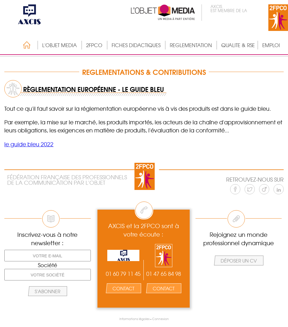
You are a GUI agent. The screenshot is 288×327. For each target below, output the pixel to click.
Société (47, 265)
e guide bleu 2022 (29, 144)
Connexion (160, 318)
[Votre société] (47, 274)
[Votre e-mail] (47, 255)
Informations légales (134, 318)
